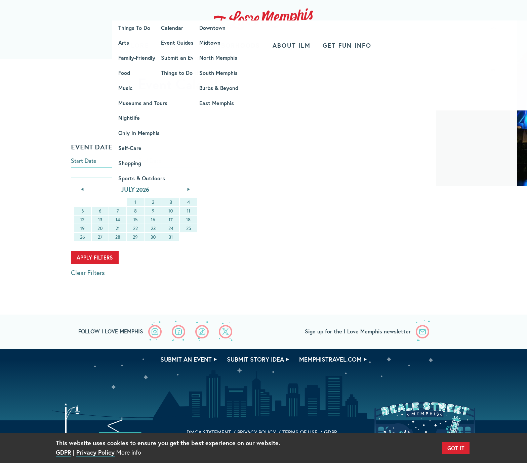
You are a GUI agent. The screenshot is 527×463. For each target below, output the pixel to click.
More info (128, 452)
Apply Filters (95, 257)
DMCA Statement (209, 432)
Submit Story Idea (255, 359)
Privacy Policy (256, 432)
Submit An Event (186, 359)
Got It (455, 448)
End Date (149, 161)
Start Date (83, 161)
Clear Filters (88, 272)
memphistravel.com (330, 359)
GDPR (330, 432)
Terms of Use (300, 432)
